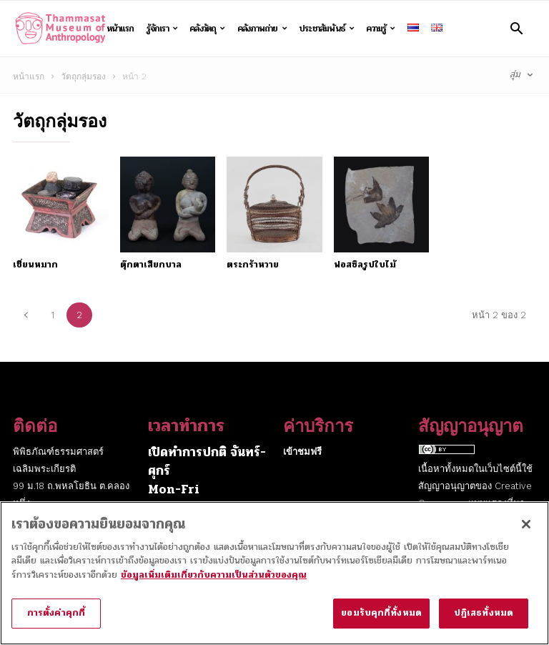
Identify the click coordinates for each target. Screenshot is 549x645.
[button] (516, 28)
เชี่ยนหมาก (35, 264)
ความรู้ (380, 28)
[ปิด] (526, 532)
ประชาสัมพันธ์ (326, 28)
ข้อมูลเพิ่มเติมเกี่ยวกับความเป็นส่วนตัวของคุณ (214, 583)
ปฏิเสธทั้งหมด (483, 621)
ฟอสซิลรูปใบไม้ (365, 264)
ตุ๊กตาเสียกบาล (151, 264)
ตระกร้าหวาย (253, 264)
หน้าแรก (120, 28)
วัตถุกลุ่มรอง (83, 77)
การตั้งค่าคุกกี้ (56, 621)
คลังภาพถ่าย (262, 28)
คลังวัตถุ (207, 28)
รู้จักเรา (162, 28)
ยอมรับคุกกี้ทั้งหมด (381, 621)
